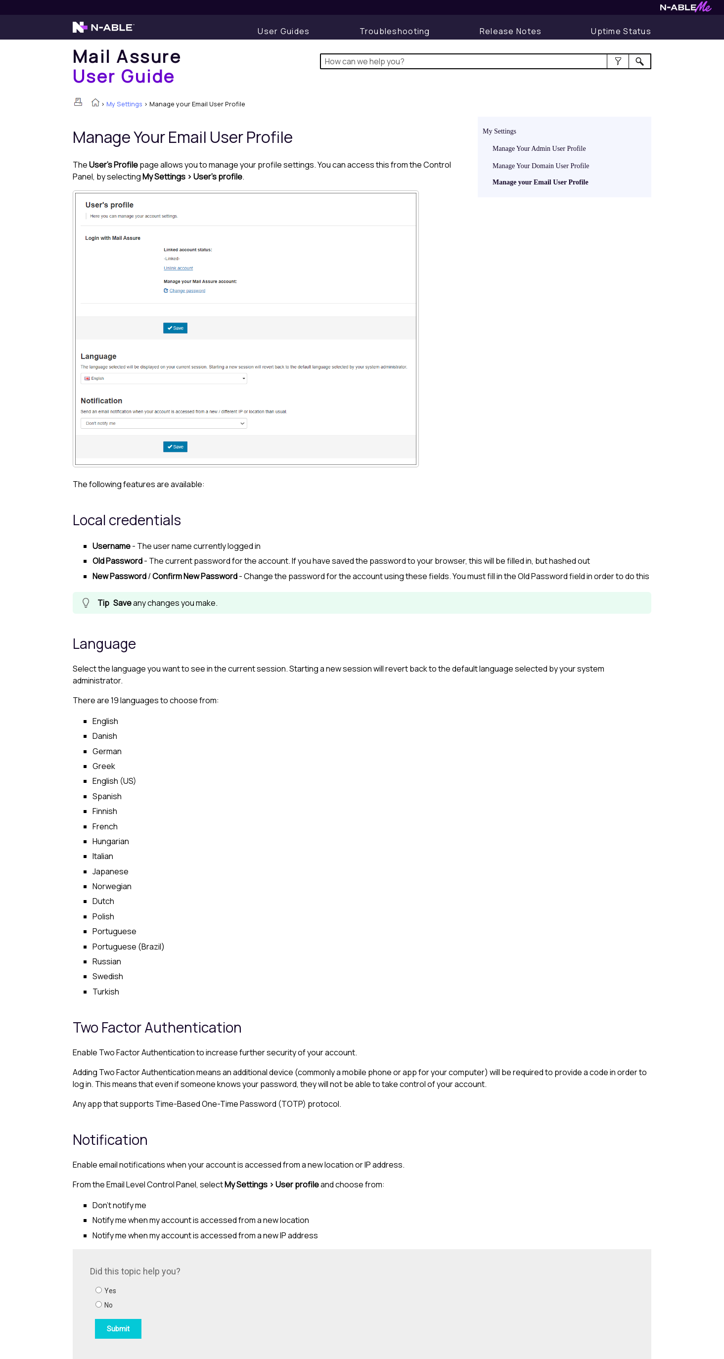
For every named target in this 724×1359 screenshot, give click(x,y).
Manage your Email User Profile (540, 182)
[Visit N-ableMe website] (686, 9)
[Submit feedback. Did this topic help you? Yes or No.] (223, 1303)
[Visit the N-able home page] (104, 31)
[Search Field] (486, 61)
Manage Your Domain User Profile (541, 166)
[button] (618, 61)
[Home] (127, 66)
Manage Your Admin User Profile (539, 148)
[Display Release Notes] (511, 31)
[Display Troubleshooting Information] (395, 31)
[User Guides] (284, 31)
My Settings (124, 103)
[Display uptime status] (621, 31)
